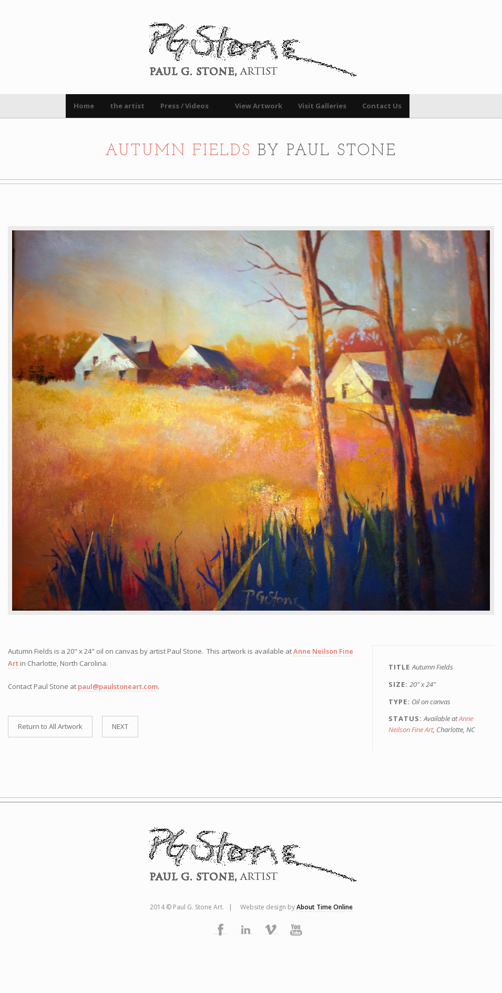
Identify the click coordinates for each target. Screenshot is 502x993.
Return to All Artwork (50, 726)
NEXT (120, 726)
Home (84, 105)
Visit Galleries (322, 105)
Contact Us (382, 105)
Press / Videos (184, 105)
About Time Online (324, 907)
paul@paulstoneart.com (118, 686)
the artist (127, 105)
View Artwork (258, 105)
